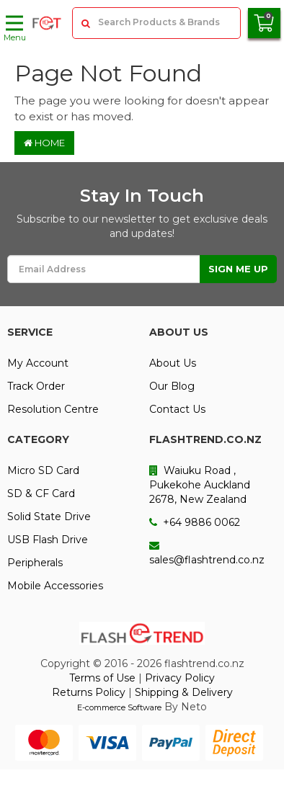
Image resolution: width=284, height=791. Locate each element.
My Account (37, 363)
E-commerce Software (119, 707)
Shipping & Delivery (184, 692)
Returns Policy (88, 692)
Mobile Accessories (55, 585)
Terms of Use (102, 677)
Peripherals (35, 562)
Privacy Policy (180, 677)
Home (44, 142)
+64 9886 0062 (194, 522)
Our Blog (172, 386)
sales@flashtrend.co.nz (207, 553)
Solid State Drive (49, 516)
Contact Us (177, 409)
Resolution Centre (53, 409)
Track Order (36, 386)
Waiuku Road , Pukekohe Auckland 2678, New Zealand (199, 485)
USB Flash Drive (47, 539)
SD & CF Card (41, 493)
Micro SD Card (43, 470)
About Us (172, 363)
